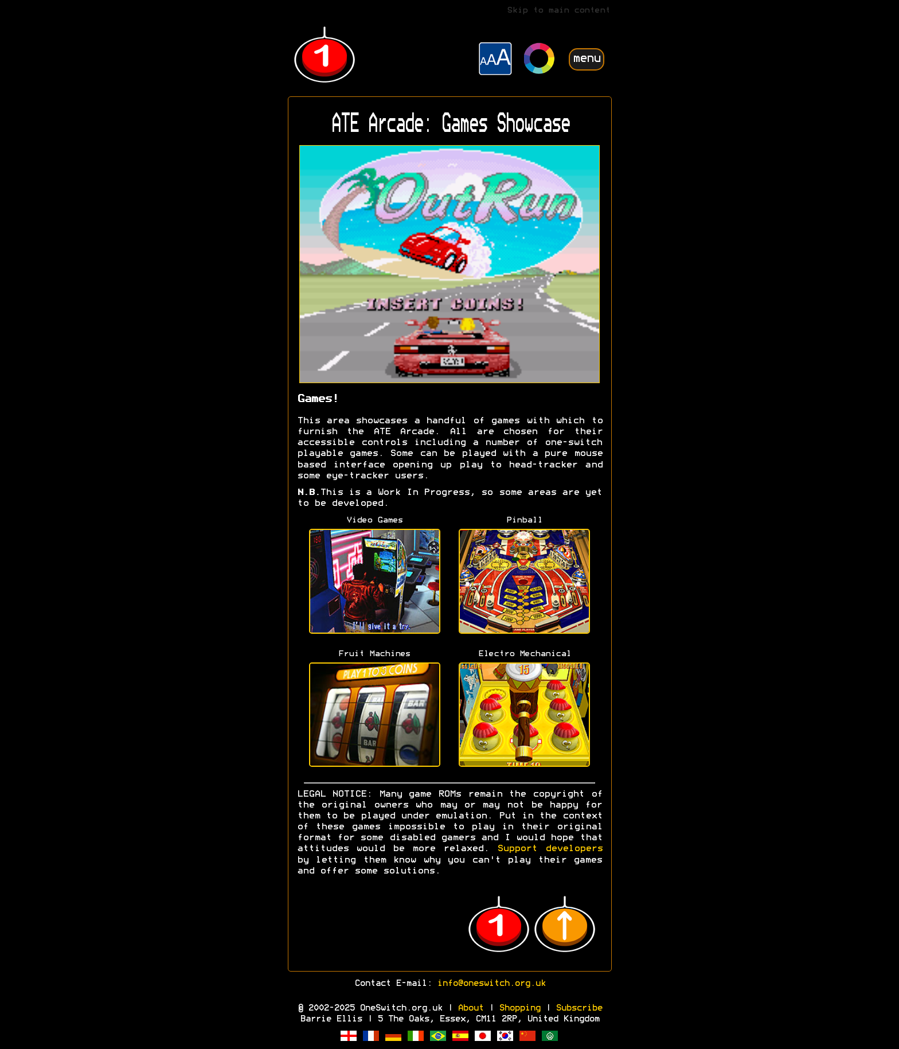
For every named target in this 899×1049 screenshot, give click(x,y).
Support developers (550, 849)
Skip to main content (558, 10)
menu (586, 58)
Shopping (519, 1008)
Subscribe (579, 1008)
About (470, 1008)
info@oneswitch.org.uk (491, 984)
